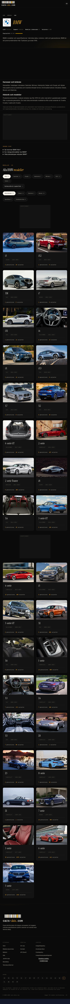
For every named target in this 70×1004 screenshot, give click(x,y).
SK (51, 978)
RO (8, 978)
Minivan (48, 176)
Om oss (22, 946)
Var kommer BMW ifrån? (12, 150)
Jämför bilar (6, 958)
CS (47, 978)
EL (4, 981)
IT (25, 978)
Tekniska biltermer (8, 965)
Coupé (27, 176)
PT (38, 978)
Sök (4, 955)
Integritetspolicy (40, 946)
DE (13, 978)
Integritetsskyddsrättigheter (44, 955)
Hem (4, 15)
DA (13, 981)
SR (30, 978)
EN (4, 978)
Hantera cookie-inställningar (43, 960)
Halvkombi (37, 176)
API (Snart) (23, 952)
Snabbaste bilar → (21, 199)
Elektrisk (31, 193)
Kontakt (22, 949)
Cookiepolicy (39, 952)
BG (8, 981)
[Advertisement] (35, 66)
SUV (58, 176)
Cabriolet (16, 176)
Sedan (7, 181)
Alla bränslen (9, 193)
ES (21, 978)
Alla (7, 176)
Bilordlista (6, 962)
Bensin (41, 193)
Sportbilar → (8, 199)
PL (42, 978)
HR (34, 978)
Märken (9, 15)
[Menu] (67, 3)
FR (17, 978)
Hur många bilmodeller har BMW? (15, 152)
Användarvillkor (40, 949)
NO (59, 978)
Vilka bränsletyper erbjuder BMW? (15, 154)
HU (55, 978)
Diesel (21, 193)
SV (64, 978)
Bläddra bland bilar (8, 949)
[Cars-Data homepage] (8, 3)
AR (17, 981)
